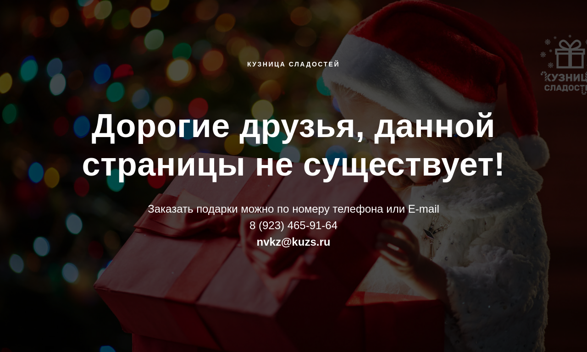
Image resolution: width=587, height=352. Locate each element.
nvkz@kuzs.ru (294, 242)
